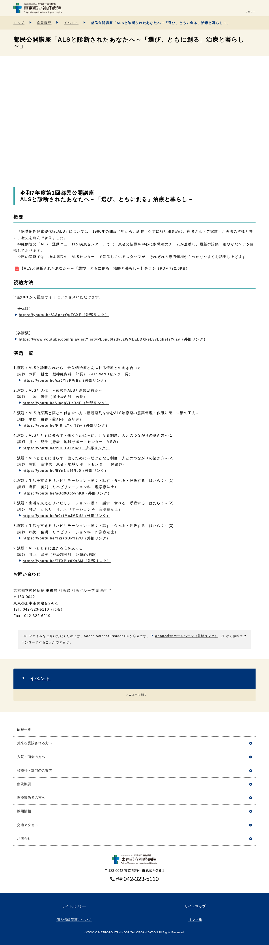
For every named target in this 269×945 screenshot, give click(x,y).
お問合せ (24, 838)
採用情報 (24, 811)
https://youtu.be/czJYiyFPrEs (65, 380)
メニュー (250, 12)
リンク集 (195, 920)
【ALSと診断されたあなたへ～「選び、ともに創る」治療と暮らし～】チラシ (105, 268)
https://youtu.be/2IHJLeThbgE (66, 448)
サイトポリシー (74, 906)
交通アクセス (27, 825)
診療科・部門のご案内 (34, 770)
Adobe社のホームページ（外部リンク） (186, 636)
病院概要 (44, 23)
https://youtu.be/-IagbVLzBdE (66, 403)
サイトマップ (195, 906)
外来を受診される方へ (34, 743)
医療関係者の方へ (31, 797)
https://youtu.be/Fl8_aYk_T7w (66, 425)
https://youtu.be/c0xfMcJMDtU (66, 516)
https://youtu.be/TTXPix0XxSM (67, 561)
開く (250, 729)
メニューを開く (136, 694)
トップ (18, 23)
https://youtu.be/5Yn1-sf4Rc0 (65, 470)
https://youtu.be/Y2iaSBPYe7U (66, 538)
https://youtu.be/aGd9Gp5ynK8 (67, 493)
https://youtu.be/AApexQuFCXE (64, 315)
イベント (71, 23)
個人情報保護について (74, 920)
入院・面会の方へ (31, 757)
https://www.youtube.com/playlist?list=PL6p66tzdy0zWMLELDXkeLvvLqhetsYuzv (113, 339)
